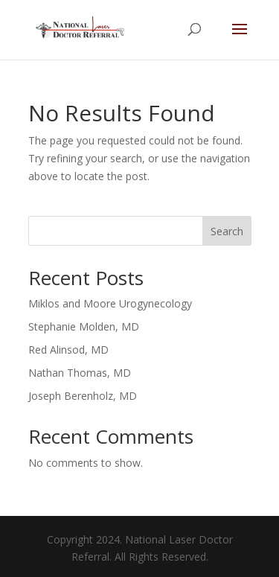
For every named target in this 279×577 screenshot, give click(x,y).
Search (227, 231)
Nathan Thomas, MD (79, 373)
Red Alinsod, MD (68, 349)
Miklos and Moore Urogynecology (110, 303)
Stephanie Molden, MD (83, 326)
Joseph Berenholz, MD (82, 396)
